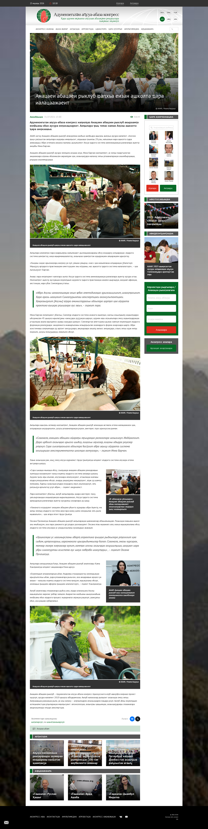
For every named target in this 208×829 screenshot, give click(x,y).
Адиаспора (100, 29)
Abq (168, 19)
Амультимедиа (131, 29)
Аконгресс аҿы (37, 816)
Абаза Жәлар (62, 29)
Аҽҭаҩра (134, 3)
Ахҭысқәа (75, 29)
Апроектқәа (87, 29)
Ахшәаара (161, 329)
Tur (175, 12)
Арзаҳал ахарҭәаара (161, 348)
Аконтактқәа (53, 816)
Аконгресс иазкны (45, 29)
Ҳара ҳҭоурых (115, 29)
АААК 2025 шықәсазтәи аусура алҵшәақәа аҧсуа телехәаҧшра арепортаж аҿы (160, 270)
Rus (162, 12)
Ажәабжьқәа (36, 116)
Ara (175, 19)
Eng (168, 12)
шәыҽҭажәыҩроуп (55, 722)
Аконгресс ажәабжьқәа (104, 816)
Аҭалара (120, 3)
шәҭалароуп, (37, 722)
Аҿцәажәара (147, 29)
